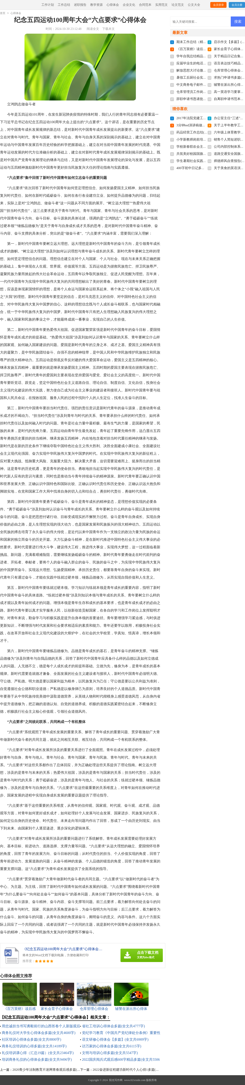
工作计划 (47, 4)
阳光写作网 (115, 1080)
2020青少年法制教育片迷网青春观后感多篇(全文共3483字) (55, 1069)
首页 (2, 13)
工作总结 (64, 4)
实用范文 (161, 4)
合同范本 (145, 4)
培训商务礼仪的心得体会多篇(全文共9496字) (37, 1059)
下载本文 (108, 29)
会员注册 (237, 4)
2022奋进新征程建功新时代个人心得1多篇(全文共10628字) (135, 1069)
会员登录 (218, 4)
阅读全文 (93, 29)
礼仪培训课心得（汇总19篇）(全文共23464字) (38, 1053)
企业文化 (129, 4)
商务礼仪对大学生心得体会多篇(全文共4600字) (39, 1033)
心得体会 (112, 4)
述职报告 (80, 4)
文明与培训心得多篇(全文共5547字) (110, 1053)
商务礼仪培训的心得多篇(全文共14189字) (34, 1046)
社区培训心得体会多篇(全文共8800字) (31, 1039)
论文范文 (178, 4)
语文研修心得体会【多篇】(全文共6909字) (115, 1039)
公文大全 (194, 4)
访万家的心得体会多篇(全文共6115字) (111, 1046)
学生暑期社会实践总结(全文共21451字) (205, 161)
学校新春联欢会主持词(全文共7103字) (204, 146)
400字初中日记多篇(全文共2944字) (201, 168)
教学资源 (96, 4)
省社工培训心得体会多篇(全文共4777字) (113, 1026)
